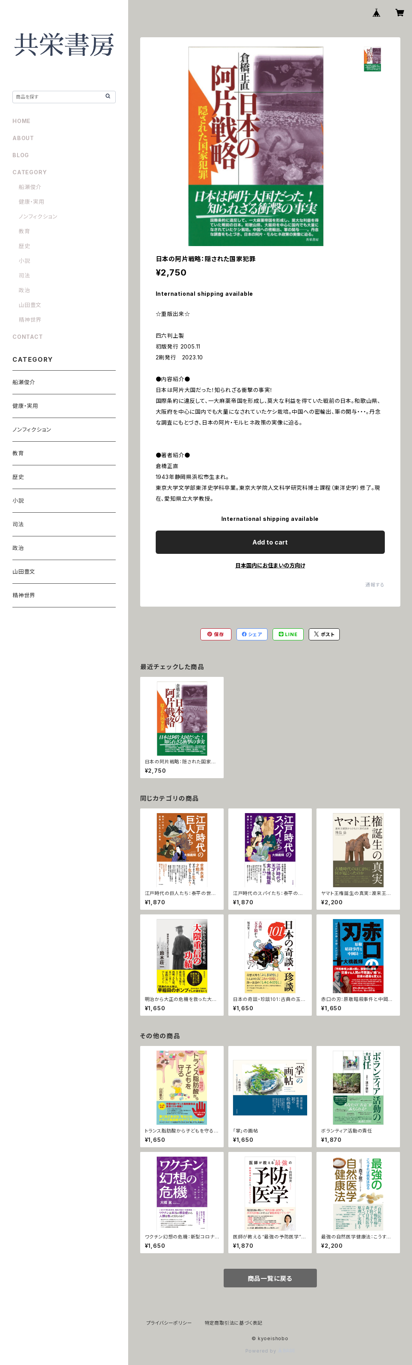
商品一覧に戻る (270, 1278)
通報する (374, 585)
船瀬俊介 (30, 187)
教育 (24, 231)
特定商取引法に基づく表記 (234, 1323)
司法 (24, 275)
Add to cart (270, 542)
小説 (24, 260)
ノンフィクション (38, 216)
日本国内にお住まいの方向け (270, 565)
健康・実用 (32, 201)
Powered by (270, 1351)
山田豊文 (30, 305)
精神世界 (30, 319)
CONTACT (27, 336)
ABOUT (23, 138)
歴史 (24, 246)
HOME (21, 121)
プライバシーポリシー (169, 1323)
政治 (24, 290)
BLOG (20, 155)
